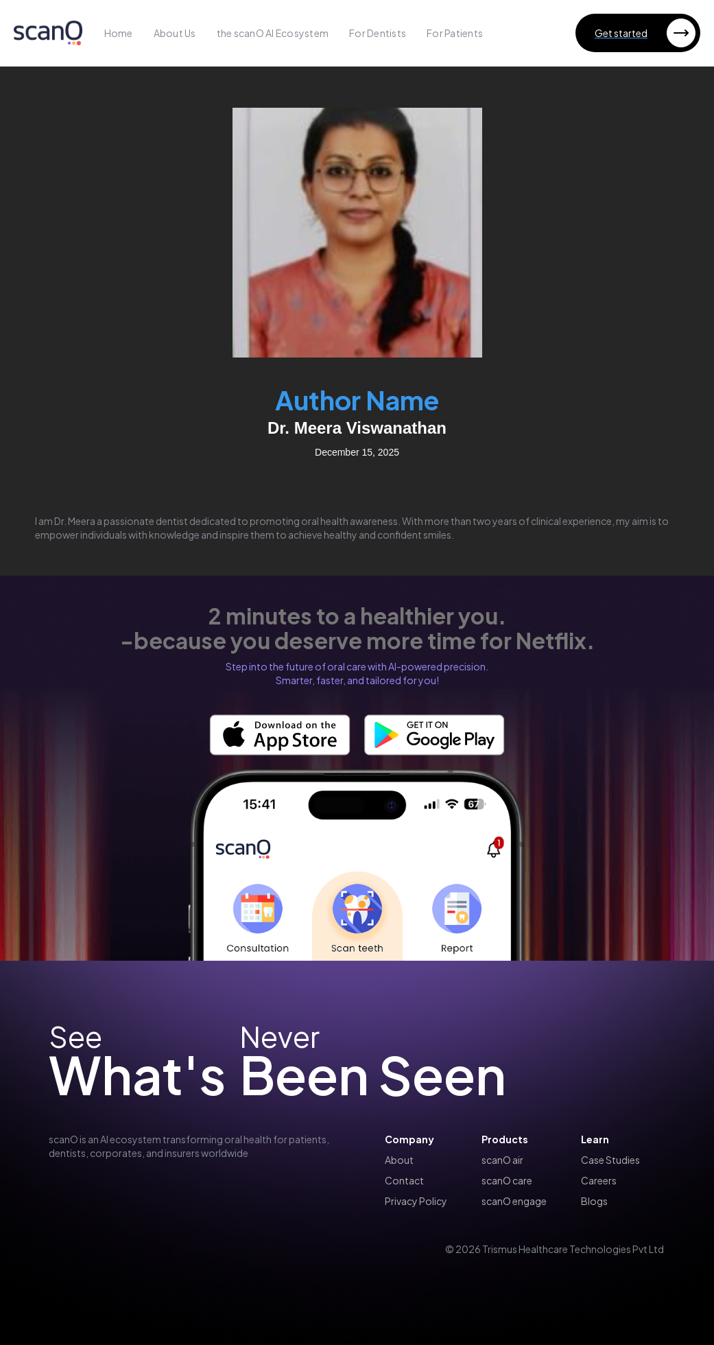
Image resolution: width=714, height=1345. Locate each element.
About (399, 1160)
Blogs (594, 1201)
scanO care (506, 1180)
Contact (404, 1180)
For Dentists (377, 33)
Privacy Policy (416, 1201)
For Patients (455, 33)
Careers (599, 1180)
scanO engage (514, 1201)
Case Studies (610, 1160)
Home (118, 33)
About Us (175, 33)
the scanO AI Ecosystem (273, 33)
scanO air (502, 1160)
